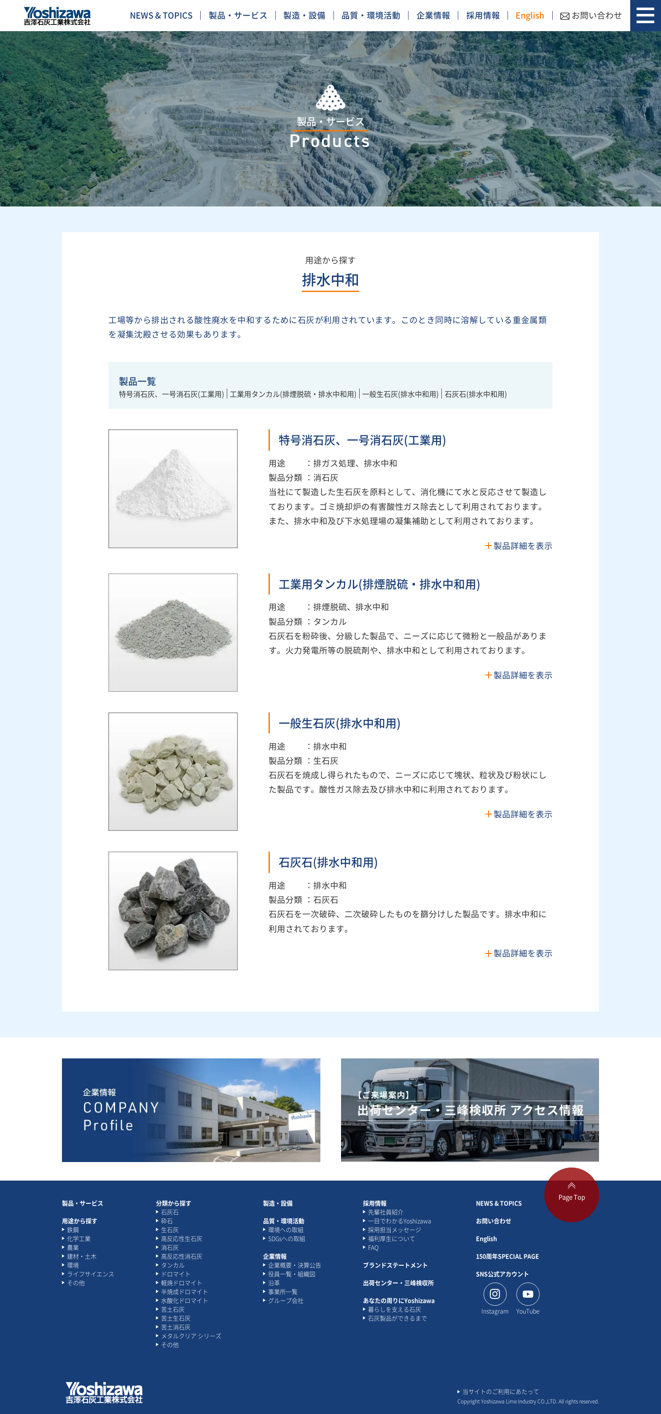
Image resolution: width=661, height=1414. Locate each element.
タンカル (173, 1265)
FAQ (373, 1247)
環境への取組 (286, 1229)
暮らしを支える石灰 (394, 1309)
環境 (73, 1265)
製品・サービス (238, 15)
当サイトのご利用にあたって (500, 1391)
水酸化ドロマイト (184, 1300)
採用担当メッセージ (394, 1229)
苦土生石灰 (176, 1318)
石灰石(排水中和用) (476, 393)
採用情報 (483, 15)
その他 (76, 1282)
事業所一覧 (283, 1291)
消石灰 (170, 1247)
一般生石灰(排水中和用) (400, 393)
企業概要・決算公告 (294, 1265)
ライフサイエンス (90, 1273)
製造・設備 (304, 15)
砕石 (167, 1220)
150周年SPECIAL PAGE (507, 1256)
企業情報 (433, 15)
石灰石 (170, 1212)
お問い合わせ (591, 15)
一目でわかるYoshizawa (399, 1220)
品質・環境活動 (370, 15)
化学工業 (79, 1238)
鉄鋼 (73, 1229)
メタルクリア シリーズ (191, 1335)
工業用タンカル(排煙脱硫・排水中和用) (293, 393)
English (530, 15)
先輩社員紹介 (385, 1212)
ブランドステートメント (395, 1265)
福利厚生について (391, 1238)
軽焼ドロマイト (181, 1282)
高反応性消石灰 (181, 1256)
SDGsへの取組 (286, 1238)
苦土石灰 (173, 1309)
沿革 (274, 1282)
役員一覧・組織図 (291, 1273)
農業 (73, 1247)
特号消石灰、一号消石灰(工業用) (171, 393)
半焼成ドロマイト (184, 1291)
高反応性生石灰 (181, 1238)
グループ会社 (286, 1300)
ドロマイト (176, 1273)
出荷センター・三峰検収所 (398, 1282)
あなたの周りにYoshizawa (399, 1300)
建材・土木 (82, 1256)
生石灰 (170, 1229)
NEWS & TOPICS (161, 15)
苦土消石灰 (176, 1327)
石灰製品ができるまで (397, 1318)
